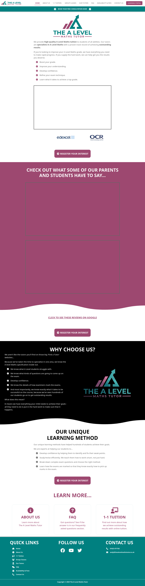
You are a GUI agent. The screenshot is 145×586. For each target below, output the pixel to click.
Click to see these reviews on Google (72, 317)
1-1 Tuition (18, 556)
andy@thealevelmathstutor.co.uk (120, 552)
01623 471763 (113, 549)
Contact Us (118, 3)
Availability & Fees (104, 3)
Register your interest (72, 153)
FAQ (92, 3)
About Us (46, 3)
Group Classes (70, 3)
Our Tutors (83, 3)
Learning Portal (134, 3)
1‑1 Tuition (57, 3)
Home (37, 3)
